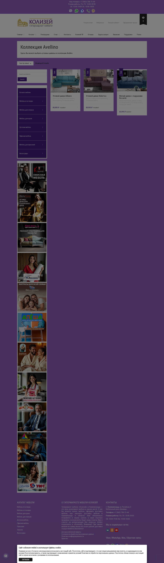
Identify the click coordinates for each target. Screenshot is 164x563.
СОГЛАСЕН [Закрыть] (25, 559)
